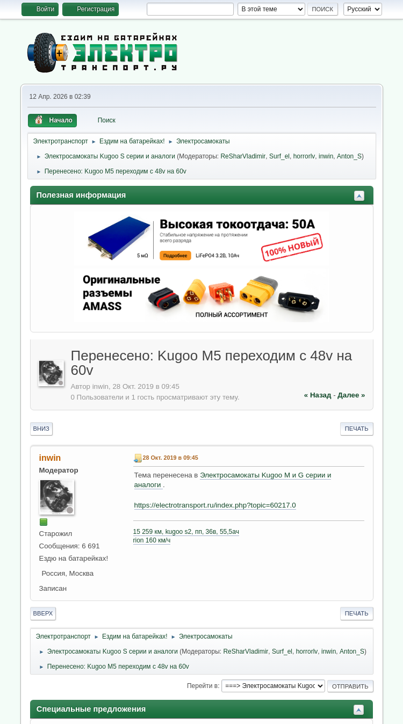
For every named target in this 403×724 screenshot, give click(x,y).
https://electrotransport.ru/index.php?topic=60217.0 (215, 505)
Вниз (41, 428)
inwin (326, 156)
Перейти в (202, 686)
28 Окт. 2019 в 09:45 (170, 457)
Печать (357, 428)
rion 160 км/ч (152, 540)
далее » (351, 395)
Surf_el (279, 156)
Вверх (43, 613)
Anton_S (349, 156)
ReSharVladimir (242, 156)
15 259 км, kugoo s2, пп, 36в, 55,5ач (186, 531)
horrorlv (304, 156)
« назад (318, 395)
